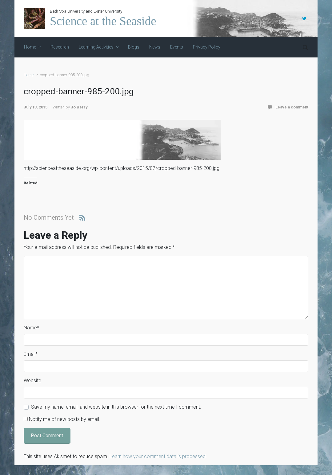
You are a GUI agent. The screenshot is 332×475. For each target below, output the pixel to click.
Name (31, 328)
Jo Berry (79, 107)
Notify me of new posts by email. (64, 419)
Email (31, 354)
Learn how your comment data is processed (158, 456)
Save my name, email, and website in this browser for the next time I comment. (116, 407)
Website (32, 380)
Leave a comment (291, 107)
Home (29, 75)
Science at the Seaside (103, 21)
